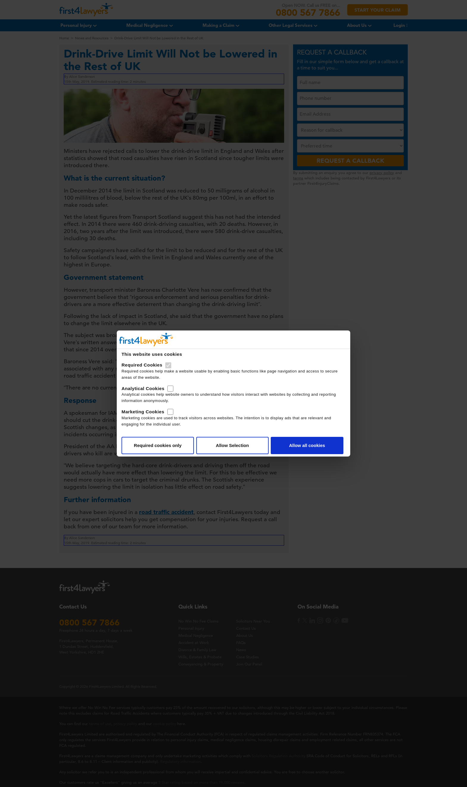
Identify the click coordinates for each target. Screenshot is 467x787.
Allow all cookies (307, 445)
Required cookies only (158, 445)
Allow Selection (232, 445)
